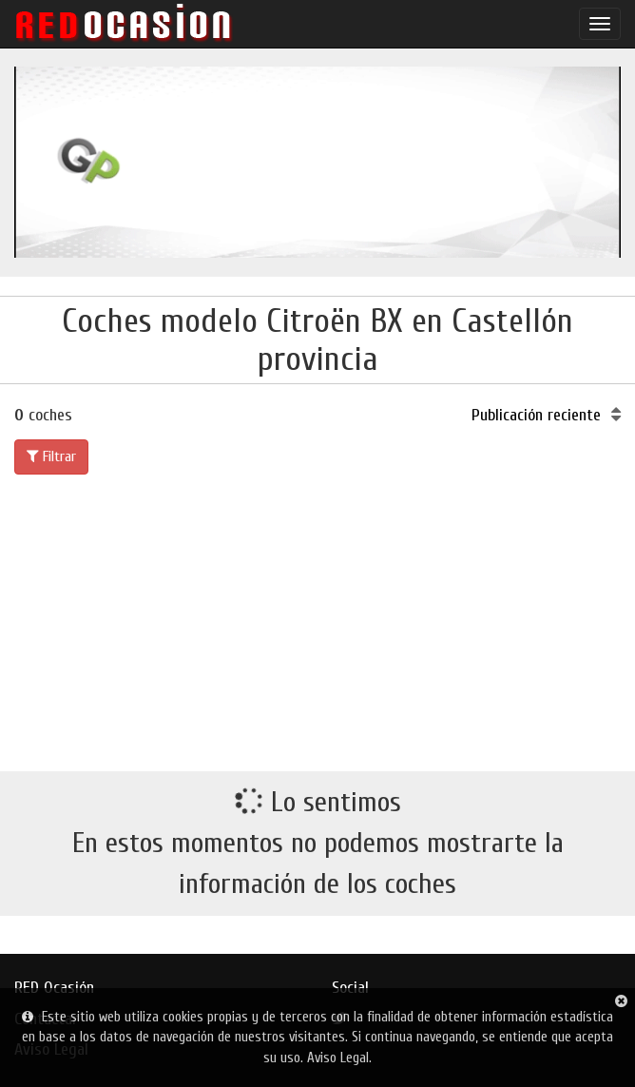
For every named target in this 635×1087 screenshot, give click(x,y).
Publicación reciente (546, 415)
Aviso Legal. (339, 1058)
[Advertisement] (317, 619)
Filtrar (51, 456)
